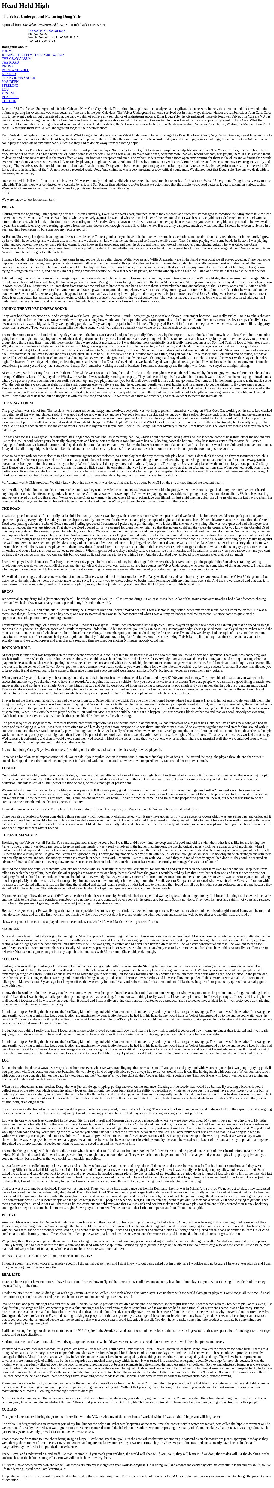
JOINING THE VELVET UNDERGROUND (33, 57)
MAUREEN (10, 84)
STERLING (10, 88)
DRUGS (7, 69)
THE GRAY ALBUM (16, 61)
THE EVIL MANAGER (18, 80)
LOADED (9, 76)
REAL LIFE (10, 99)
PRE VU (8, 53)
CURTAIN (9, 103)
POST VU (9, 96)
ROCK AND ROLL (15, 72)
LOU (5, 92)
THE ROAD (10, 65)
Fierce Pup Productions (46, 31)
